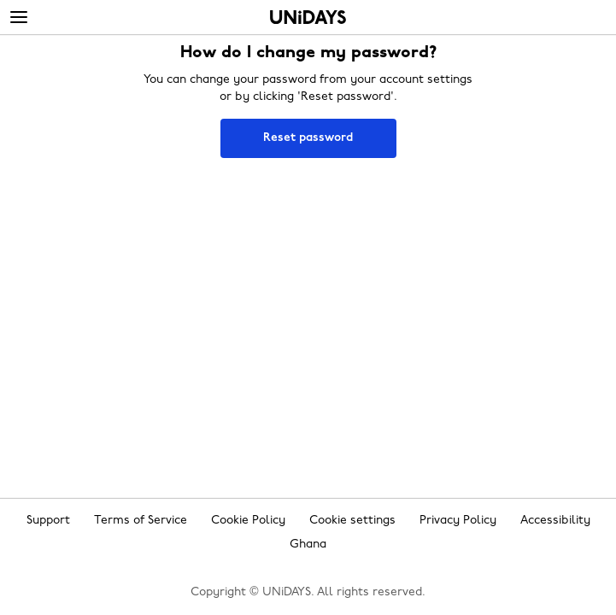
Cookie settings (352, 520)
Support (48, 520)
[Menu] (18, 17)
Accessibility (555, 520)
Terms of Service (140, 520)
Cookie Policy (248, 520)
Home (308, 17)
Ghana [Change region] (308, 544)
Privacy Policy (457, 520)
